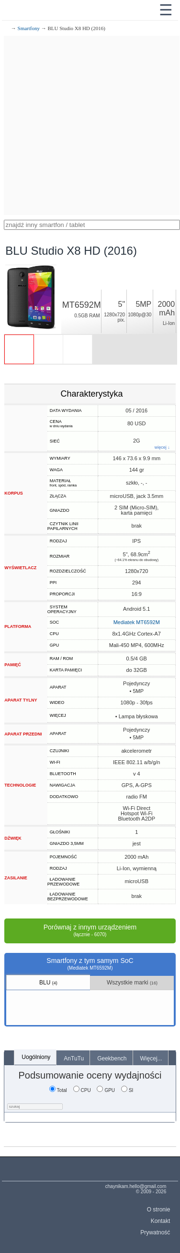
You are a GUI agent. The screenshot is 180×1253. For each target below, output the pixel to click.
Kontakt (160, 1221)
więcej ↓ (162, 447)
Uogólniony (36, 1057)
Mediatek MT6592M (136, 622)
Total (58, 1090)
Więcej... (151, 1058)
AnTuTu (74, 1058)
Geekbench (111, 1058)
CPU (82, 1090)
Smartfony (29, 28)
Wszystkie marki (132, 982)
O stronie (158, 1209)
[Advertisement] (90, 125)
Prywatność (155, 1232)
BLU (48, 982)
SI (127, 1090)
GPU (106, 1090)
